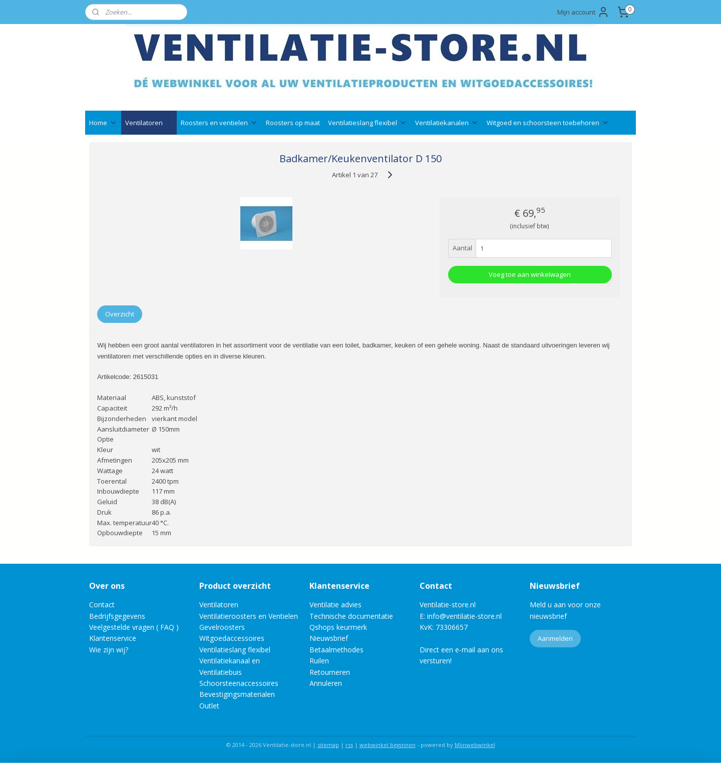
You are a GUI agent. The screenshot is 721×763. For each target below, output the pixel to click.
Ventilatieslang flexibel (367, 122)
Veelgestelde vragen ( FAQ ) (134, 627)
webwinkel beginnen (387, 744)
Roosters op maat (293, 122)
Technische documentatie (351, 616)
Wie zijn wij (107, 649)
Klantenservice (112, 638)
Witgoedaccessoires (231, 638)
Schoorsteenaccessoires (238, 683)
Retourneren (329, 672)
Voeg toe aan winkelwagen (530, 274)
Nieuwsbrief (328, 638)
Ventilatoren (149, 122)
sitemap (328, 744)
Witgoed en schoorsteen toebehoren (548, 122)
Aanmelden (555, 638)
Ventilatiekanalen (447, 122)
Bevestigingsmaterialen (237, 694)
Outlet (210, 705)
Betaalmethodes (336, 649)
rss (349, 744)
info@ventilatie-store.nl (464, 616)
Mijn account (583, 12)
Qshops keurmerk (338, 627)
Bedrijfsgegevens (117, 616)
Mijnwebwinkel (475, 744)
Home (103, 122)
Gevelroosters (222, 627)
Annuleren (325, 683)
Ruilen (319, 660)
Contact (102, 604)
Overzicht (119, 313)
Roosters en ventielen (219, 122)
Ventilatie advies (335, 604)
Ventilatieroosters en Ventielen (248, 616)
